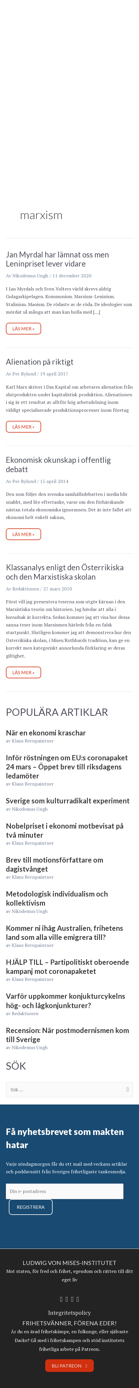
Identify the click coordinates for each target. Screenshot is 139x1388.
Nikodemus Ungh (30, 809)
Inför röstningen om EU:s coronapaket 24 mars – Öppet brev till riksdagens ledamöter (67, 766)
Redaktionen (25, 1013)
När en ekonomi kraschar (46, 732)
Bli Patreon (69, 1365)
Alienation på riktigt (39, 361)
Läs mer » (26, 327)
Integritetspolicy (69, 1312)
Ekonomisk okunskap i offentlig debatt (58, 464)
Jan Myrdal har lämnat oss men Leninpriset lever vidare (57, 259)
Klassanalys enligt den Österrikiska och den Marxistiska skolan (65, 572)
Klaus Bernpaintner (33, 740)
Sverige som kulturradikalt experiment (68, 800)
